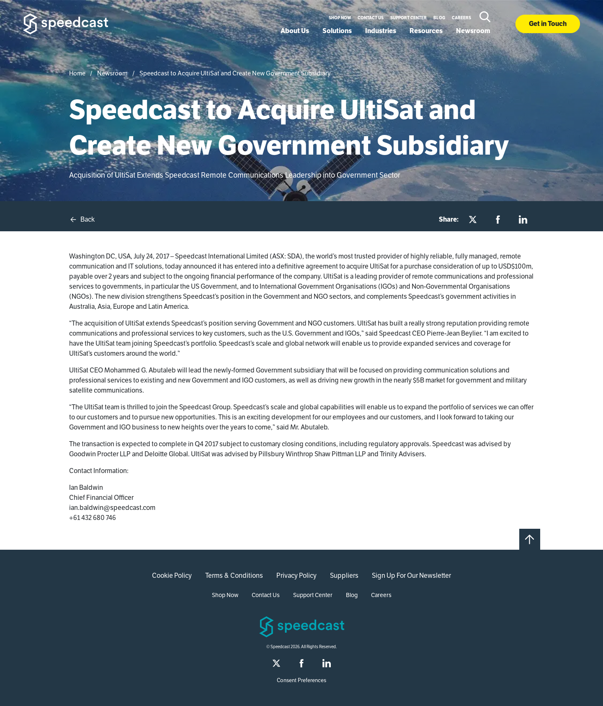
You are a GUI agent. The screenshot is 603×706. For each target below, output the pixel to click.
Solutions (337, 30)
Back (82, 219)
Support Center (408, 18)
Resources (426, 30)
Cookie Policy (172, 575)
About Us (295, 30)
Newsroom (473, 30)
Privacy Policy (296, 575)
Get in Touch (548, 23)
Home (77, 73)
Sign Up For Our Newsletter (411, 575)
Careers (461, 18)
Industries (380, 30)
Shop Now (340, 18)
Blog (439, 18)
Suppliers (344, 575)
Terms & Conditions (234, 575)
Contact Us (371, 18)
